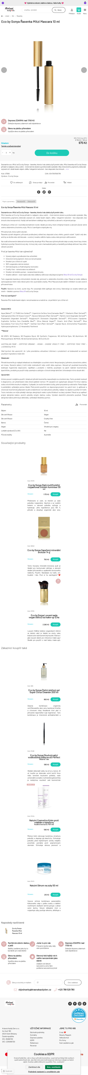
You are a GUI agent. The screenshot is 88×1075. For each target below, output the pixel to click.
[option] (44, 70)
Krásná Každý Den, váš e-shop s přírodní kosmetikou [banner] (11, 9)
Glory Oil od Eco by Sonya (72, 275)
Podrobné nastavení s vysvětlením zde (44, 1072)
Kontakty (33, 1035)
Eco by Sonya (13, 176)
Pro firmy (62, 1040)
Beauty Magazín (65, 1035)
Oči (13, 16)
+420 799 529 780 (66, 989)
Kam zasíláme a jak (66, 1043)
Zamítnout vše (34, 1067)
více (67, 169)
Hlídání (69, 182)
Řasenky (19, 16)
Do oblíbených (18, 182)
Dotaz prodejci (37, 182)
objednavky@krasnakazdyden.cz (34, 989)
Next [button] (84, 70)
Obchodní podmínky (37, 1032)
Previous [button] (4, 70)
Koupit (55, 494)
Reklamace (34, 1043)
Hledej (59, 10)
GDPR (32, 1040)
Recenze (33, 1046)
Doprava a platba (36, 1038)
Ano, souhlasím (53, 1067)
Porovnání (51, 182)
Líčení (7, 16)
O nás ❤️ (62, 1032)
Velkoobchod (64, 1038)
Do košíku (51, 152)
